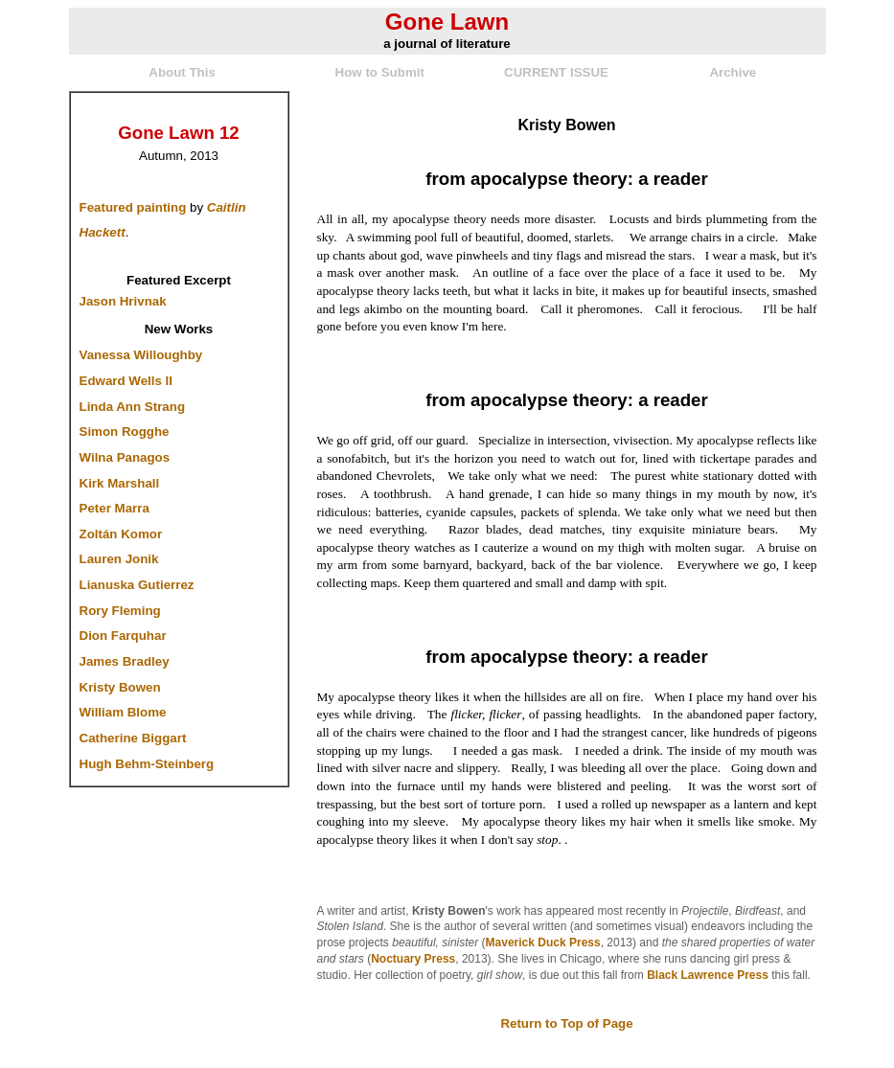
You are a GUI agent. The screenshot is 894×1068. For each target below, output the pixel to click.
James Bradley (125, 661)
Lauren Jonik (119, 559)
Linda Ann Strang (133, 406)
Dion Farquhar (123, 635)
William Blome (123, 712)
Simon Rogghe (125, 431)
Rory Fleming (120, 610)
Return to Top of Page (566, 1023)
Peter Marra (114, 508)
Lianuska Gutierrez (137, 585)
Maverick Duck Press (543, 942)
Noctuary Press (413, 959)
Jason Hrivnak (123, 301)
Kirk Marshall (120, 483)
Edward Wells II (126, 381)
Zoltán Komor (121, 534)
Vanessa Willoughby (141, 355)
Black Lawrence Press (707, 975)
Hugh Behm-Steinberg (147, 764)
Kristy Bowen (120, 687)
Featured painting (133, 207)
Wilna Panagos (125, 457)
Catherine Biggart (133, 738)
